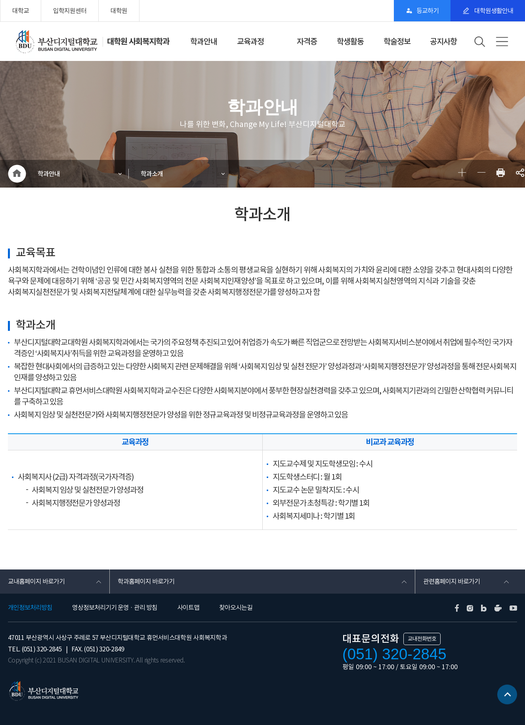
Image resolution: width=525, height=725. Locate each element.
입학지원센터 (69, 11)
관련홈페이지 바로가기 (451, 581)
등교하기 (427, 11)
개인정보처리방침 (30, 607)
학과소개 (152, 174)
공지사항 (443, 41)
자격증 (307, 41)
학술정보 (397, 41)
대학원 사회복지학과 (138, 41)
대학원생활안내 (493, 11)
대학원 (119, 11)
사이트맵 (188, 607)
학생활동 (350, 41)
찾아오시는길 (235, 607)
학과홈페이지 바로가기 (146, 581)
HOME (17, 174)
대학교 (20, 11)
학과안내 (203, 41)
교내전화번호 (422, 638)
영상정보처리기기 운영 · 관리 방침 (114, 607)
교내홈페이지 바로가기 (36, 581)
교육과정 (250, 41)
